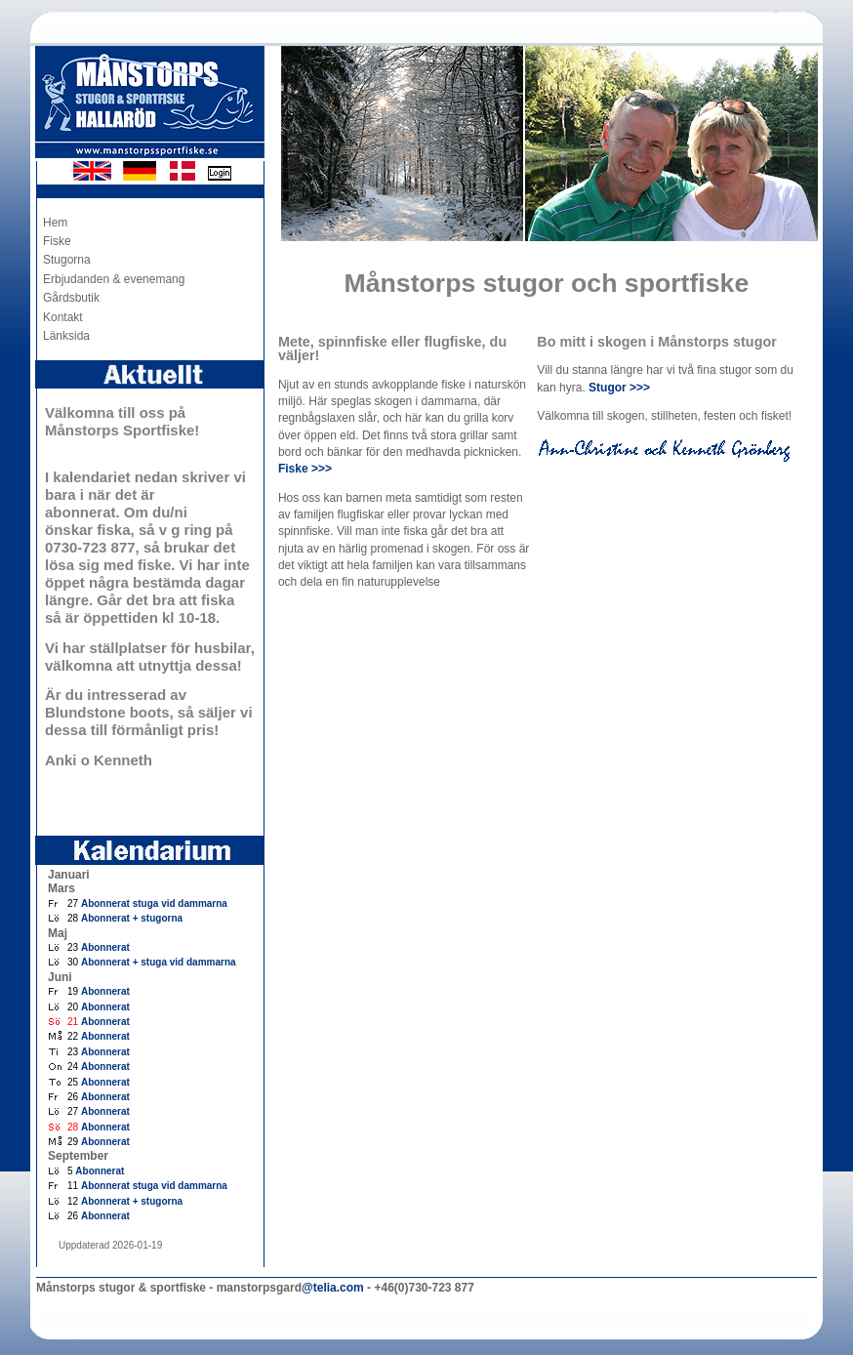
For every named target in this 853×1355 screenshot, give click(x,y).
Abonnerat (105, 947)
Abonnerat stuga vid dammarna (154, 903)
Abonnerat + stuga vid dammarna (158, 962)
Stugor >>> (619, 387)
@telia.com (333, 1287)
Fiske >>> (305, 468)
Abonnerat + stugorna (132, 918)
